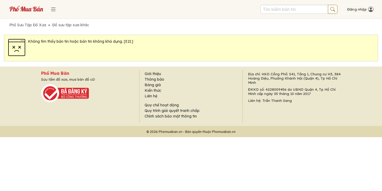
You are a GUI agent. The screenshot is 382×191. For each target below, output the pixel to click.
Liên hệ (151, 96)
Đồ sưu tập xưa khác (70, 25)
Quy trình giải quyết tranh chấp (172, 110)
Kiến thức (153, 90)
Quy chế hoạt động (162, 105)
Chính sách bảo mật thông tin (171, 116)
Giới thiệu (153, 73)
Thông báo (154, 79)
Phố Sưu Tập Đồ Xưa (27, 25)
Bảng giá (153, 85)
